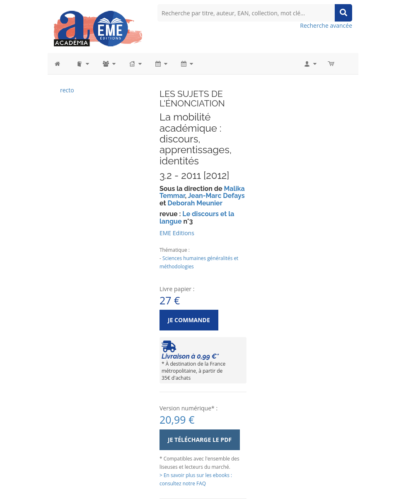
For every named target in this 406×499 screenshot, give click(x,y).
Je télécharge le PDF (200, 440)
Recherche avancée (326, 25)
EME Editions (177, 233)
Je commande (189, 320)
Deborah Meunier (194, 203)
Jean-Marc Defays (216, 196)
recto (67, 90)
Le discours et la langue (197, 217)
